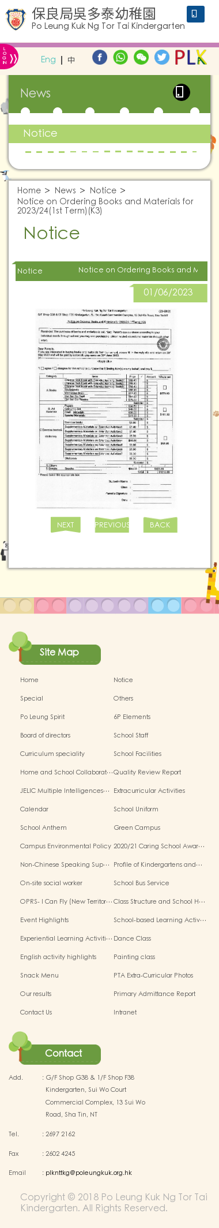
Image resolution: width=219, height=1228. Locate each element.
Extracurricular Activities (149, 791)
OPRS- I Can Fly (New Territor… (66, 902)
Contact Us (36, 1012)
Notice (40, 133)
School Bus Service (141, 883)
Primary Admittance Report (154, 994)
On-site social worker (51, 883)
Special (31, 698)
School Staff (131, 735)
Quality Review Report (147, 772)
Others (123, 698)
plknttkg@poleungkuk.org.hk (89, 1173)
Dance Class (132, 939)
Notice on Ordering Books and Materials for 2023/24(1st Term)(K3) (105, 207)
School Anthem (43, 828)
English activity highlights (58, 957)
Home (29, 191)
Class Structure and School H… (159, 902)
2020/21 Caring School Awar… (159, 846)
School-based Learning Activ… (160, 920)
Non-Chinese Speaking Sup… (65, 865)
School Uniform (136, 809)
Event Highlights (44, 920)
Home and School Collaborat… (66, 772)
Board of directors (45, 735)
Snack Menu (39, 975)
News (65, 191)
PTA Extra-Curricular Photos (153, 975)
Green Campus (137, 828)
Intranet (125, 1012)
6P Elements (132, 717)
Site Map (59, 652)
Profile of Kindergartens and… (158, 865)
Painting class (134, 957)
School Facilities (137, 754)
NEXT (65, 525)
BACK (160, 525)
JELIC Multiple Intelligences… (65, 791)
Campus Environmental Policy (65, 846)
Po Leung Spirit (42, 717)
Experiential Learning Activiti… (66, 939)
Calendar (34, 809)
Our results (35, 994)
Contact (63, 1053)
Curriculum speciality (52, 754)
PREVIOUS (112, 525)
